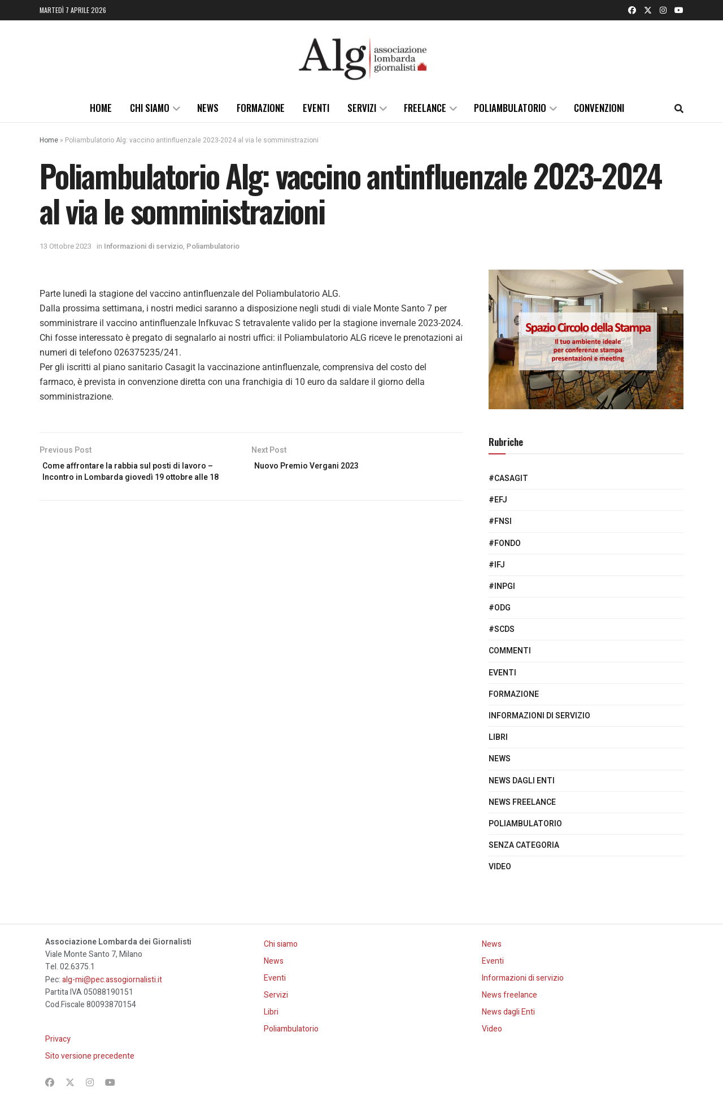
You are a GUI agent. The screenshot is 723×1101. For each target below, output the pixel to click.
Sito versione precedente (89, 1056)
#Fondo (505, 543)
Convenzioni (599, 108)
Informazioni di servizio (143, 246)
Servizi (361, 108)
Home (101, 108)
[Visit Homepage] (361, 57)
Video (500, 867)
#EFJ (498, 500)
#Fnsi (500, 521)
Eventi (316, 108)
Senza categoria (524, 845)
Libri (498, 737)
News (208, 108)
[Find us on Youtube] (678, 10)
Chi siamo (149, 108)
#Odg (500, 608)
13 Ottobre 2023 (66, 246)
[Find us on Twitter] (648, 10)
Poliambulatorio (510, 108)
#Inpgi (502, 586)
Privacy (58, 1039)
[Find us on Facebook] (632, 10)
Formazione (261, 108)
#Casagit (508, 478)
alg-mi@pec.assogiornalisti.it (112, 980)
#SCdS (502, 629)
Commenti (510, 651)
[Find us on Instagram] (663, 10)
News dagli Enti (522, 781)
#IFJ (497, 565)
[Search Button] (678, 108)
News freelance (522, 802)
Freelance (425, 108)
